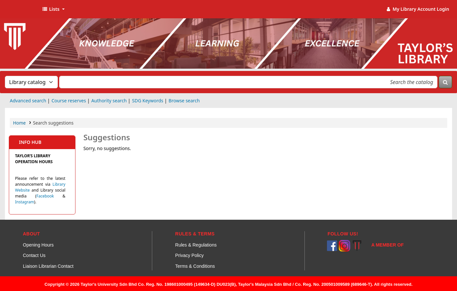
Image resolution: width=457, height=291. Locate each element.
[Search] (445, 82)
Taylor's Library (21, 9)
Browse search (184, 100)
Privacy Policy (189, 255)
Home (19, 123)
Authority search (109, 100)
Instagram (24, 202)
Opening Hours (38, 245)
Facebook (45, 196)
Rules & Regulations (196, 245)
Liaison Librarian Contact (48, 266)
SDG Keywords (147, 100)
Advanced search (28, 100)
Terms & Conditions (195, 266)
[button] (53, 9)
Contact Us (34, 255)
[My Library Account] (417, 9)
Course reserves (69, 100)
